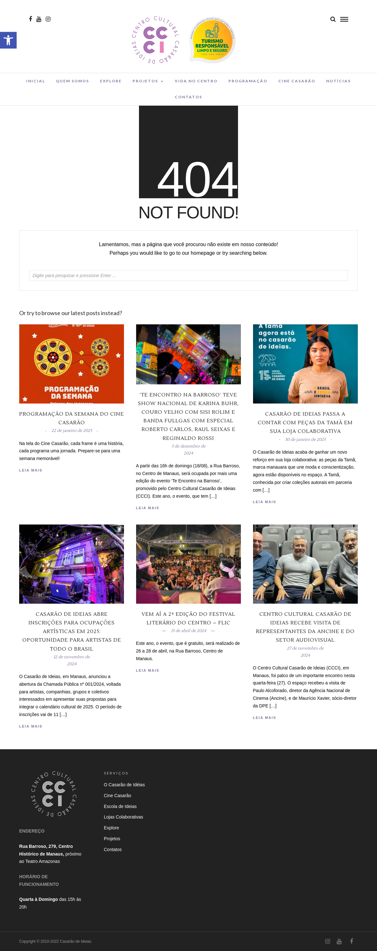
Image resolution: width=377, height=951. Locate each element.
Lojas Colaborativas (123, 816)
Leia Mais (264, 502)
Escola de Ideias (120, 806)
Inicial (35, 81)
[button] (8, 40)
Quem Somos (72, 81)
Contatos (188, 96)
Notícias (338, 81)
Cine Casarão (296, 81)
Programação (247, 81)
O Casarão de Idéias (124, 784)
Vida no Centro (196, 81)
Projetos (145, 81)
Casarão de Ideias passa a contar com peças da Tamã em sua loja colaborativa (305, 422)
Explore (111, 81)
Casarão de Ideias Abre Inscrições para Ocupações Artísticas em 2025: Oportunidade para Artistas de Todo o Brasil (71, 631)
